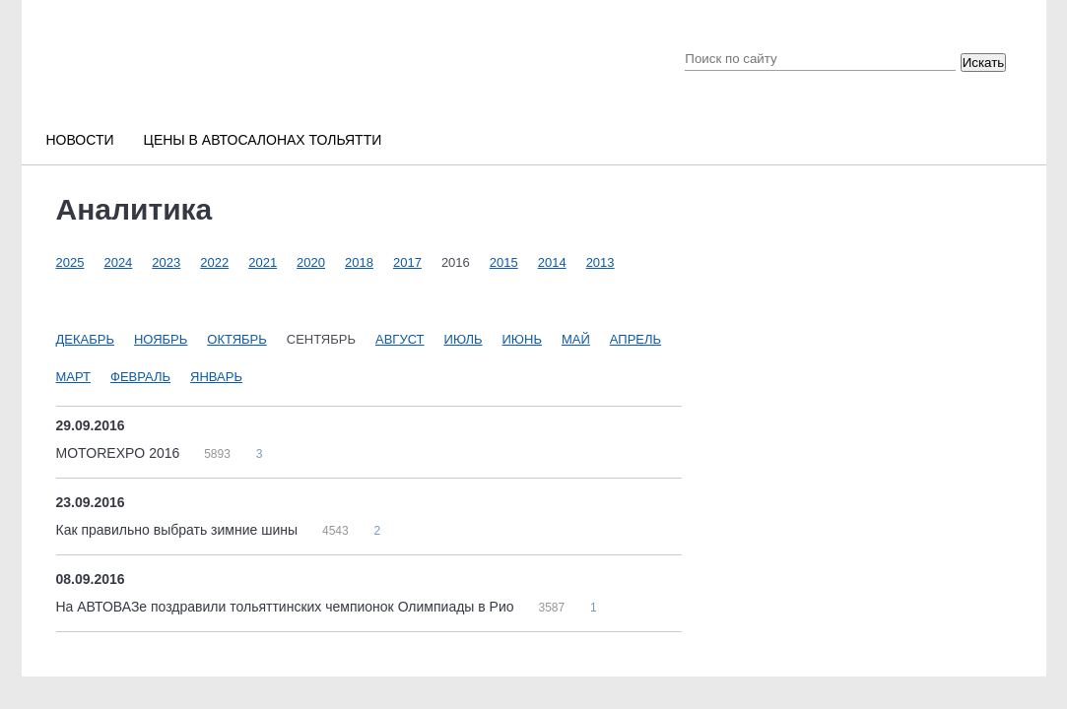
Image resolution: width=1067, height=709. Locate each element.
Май (576, 339)
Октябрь (236, 339)
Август (400, 339)
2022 (214, 262)
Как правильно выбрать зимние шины (178, 530)
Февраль (140, 376)
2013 (600, 262)
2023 (166, 262)
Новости (80, 140)
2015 (504, 262)
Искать (984, 62)
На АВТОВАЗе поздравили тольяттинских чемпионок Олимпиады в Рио (287, 606)
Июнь (522, 339)
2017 (407, 262)
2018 (359, 262)
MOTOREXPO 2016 (120, 453)
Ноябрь (160, 339)
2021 (262, 262)
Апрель (635, 339)
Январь (216, 376)
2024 (117, 262)
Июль (463, 339)
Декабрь (85, 339)
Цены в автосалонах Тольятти (263, 140)
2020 (311, 262)
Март (74, 376)
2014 (552, 262)
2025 (70, 262)
